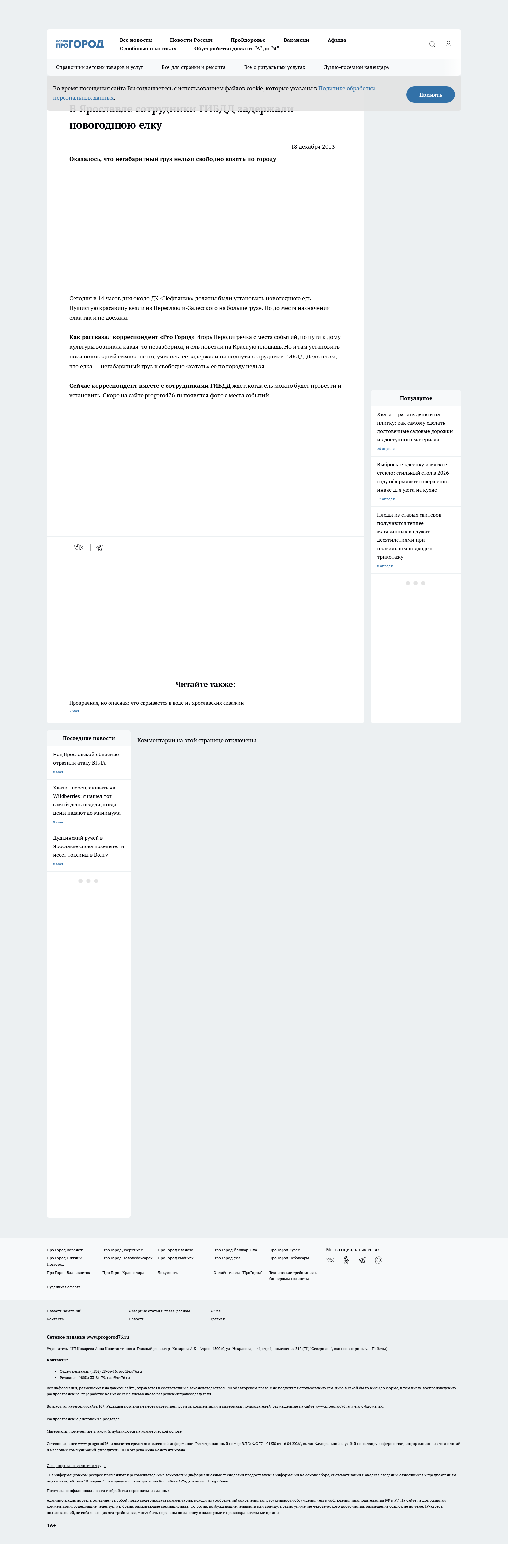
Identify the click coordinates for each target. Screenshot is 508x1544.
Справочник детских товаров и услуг (99, 67)
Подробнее (218, 1481)
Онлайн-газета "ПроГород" (238, 1272)
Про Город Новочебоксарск (127, 1257)
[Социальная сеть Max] (379, 1260)
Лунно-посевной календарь (356, 67)
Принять (430, 94)
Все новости (136, 40)
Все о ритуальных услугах (274, 67)
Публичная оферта (64, 1286)
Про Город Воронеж (65, 1249)
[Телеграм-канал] (362, 1260)
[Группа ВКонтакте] (330, 1260)
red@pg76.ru (118, 1377)
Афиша (337, 40)
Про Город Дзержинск (122, 1249)
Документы (168, 1272)
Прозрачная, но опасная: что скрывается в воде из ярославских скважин (205, 707)
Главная (218, 1318)
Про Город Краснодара (123, 1272)
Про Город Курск (284, 1249)
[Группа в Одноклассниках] (346, 1260)
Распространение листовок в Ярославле (83, 1418)
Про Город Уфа (227, 1257)
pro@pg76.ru (130, 1371)
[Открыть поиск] (432, 44)
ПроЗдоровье (248, 40)
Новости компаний (64, 1310)
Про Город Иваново (175, 1249)
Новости (136, 1318)
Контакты (55, 1318)
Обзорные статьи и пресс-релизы (159, 1310)
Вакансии (296, 40)
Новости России (191, 40)
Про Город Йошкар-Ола (235, 1249)
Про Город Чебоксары (289, 1257)
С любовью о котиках (148, 48)
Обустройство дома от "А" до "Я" (236, 48)
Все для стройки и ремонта (193, 67)
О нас (216, 1310)
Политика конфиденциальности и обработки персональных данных (108, 1490)
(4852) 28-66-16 (103, 1371)
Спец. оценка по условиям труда (76, 1465)
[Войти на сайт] (448, 44)
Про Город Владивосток (68, 1272)
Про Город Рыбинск (175, 1257)
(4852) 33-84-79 (92, 1377)
